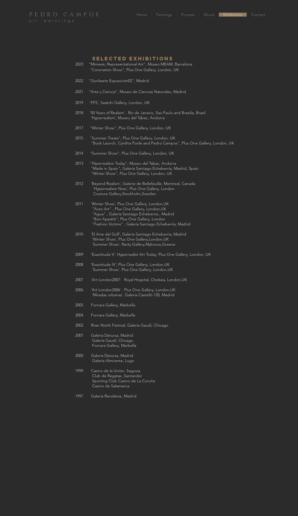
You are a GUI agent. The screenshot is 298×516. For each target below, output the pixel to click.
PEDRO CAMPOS (65, 14)
